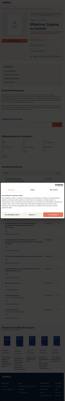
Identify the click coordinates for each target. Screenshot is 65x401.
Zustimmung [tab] (11, 189)
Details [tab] (33, 189)
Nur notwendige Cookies (12, 214)
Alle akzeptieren (53, 214)
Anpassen (32, 214)
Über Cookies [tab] (54, 189)
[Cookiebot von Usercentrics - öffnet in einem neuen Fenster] (56, 185)
